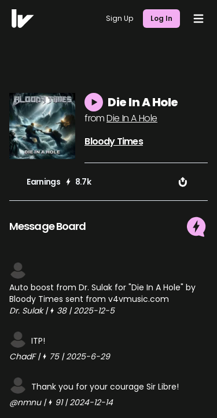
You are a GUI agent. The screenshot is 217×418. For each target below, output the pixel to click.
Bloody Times (113, 141)
